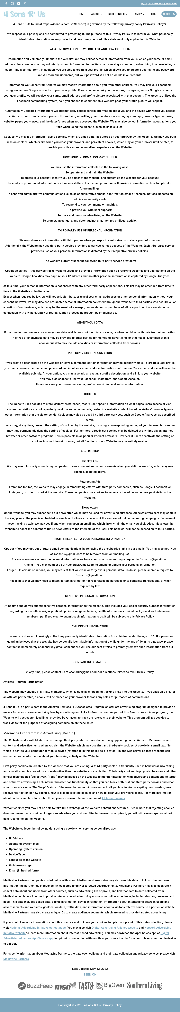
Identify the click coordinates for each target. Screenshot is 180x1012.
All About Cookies (113, 798)
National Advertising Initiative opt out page (38, 927)
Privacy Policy (112, 1005)
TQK (154, 14)
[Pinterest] (18, 3)
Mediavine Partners (16, 959)
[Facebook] (6, 3)
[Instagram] (12, 3)
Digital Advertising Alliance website (115, 927)
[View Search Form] (169, 14)
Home (81, 14)
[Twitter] (25, 3)
